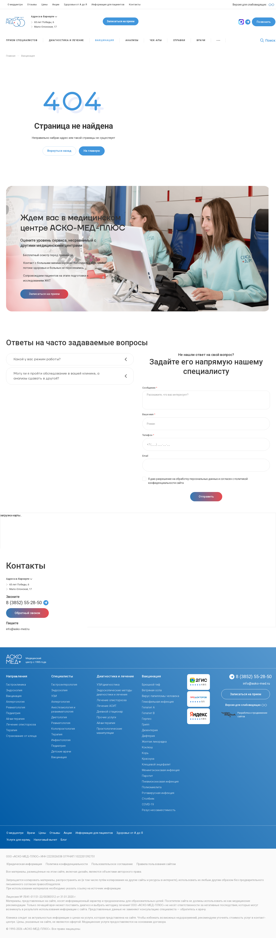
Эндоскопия (14, 690)
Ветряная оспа (152, 690)
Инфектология (60, 740)
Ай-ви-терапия (15, 719)
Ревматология (15, 707)
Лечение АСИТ (106, 706)
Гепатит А (148, 707)
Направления (16, 676)
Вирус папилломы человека (160, 696)
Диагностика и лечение (115, 676)
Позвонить (264, 21)
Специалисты (62, 676)
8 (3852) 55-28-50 (24, 602)
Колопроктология (63, 728)
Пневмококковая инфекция (160, 781)
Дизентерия (150, 730)
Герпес (147, 719)
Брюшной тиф (151, 684)
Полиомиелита (151, 787)
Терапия (11, 730)
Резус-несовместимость (159, 810)
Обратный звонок (27, 613)
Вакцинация (13, 696)
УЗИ (54, 696)
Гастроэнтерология (64, 684)
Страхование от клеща (21, 736)
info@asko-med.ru (17, 629)
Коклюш (147, 747)
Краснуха (148, 758)
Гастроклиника (16, 684)
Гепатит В (148, 713)
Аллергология (15, 701)
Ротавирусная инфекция (158, 793)
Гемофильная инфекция (158, 701)
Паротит (147, 776)
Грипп (145, 724)
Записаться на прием (120, 21)
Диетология (59, 717)
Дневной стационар (110, 711)
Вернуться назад (59, 150)
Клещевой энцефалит (156, 764)
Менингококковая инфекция (161, 770)
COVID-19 (148, 804)
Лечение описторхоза (21, 724)
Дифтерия (148, 736)
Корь (145, 753)
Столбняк (148, 798)
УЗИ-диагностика (108, 684)
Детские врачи (61, 751)
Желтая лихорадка (154, 741)
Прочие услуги (106, 717)
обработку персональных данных (197, 478)
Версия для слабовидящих (246, 704)
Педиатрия (13, 713)
